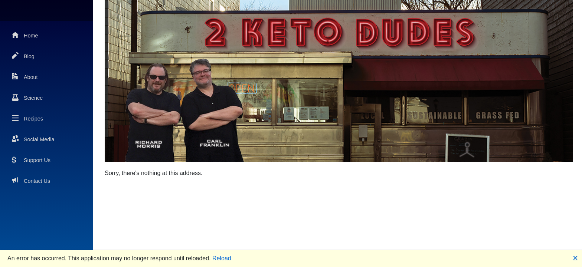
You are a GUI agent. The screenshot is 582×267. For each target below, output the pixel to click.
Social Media (33, 138)
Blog (23, 55)
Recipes (27, 118)
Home (25, 35)
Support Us (31, 159)
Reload (221, 258)
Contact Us (31, 180)
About (25, 76)
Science (27, 97)
